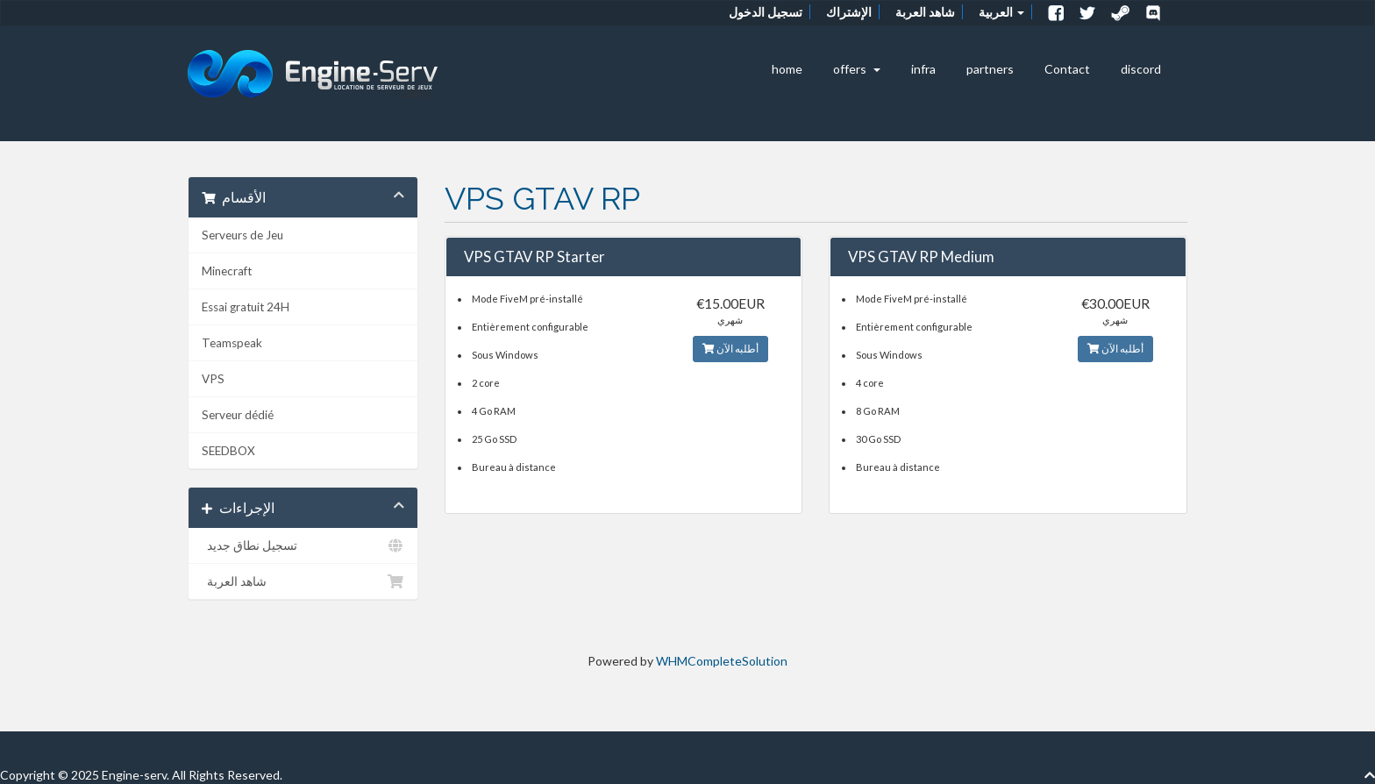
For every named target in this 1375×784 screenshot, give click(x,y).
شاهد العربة (925, 11)
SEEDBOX (228, 451)
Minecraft (227, 271)
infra (923, 68)
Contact (1067, 68)
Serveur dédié (238, 415)
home (787, 68)
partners (990, 68)
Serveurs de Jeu (242, 235)
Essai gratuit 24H (245, 307)
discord (1141, 68)
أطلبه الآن (730, 348)
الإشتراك (849, 11)
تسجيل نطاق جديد (303, 545)
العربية (1001, 11)
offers (856, 68)
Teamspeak (232, 343)
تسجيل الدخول (765, 11)
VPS (213, 379)
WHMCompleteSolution (721, 660)
